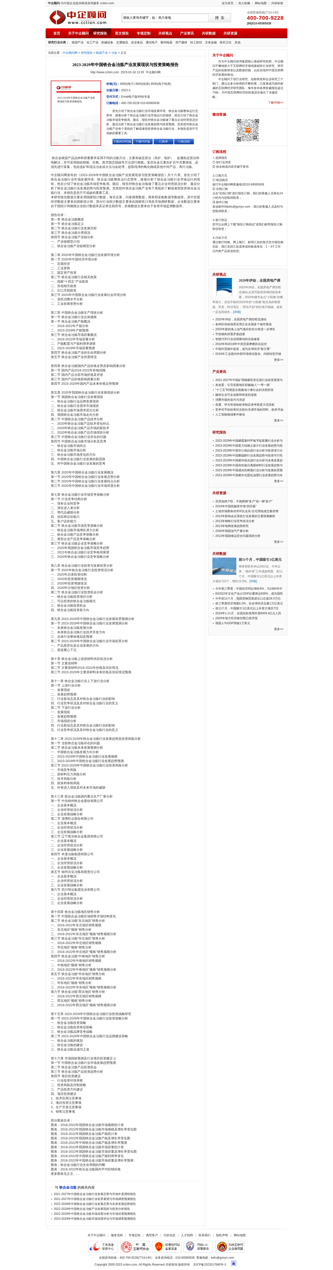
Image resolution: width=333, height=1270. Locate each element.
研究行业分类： (58, 42)
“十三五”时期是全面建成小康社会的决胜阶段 (244, 390)
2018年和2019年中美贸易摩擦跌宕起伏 (241, 344)
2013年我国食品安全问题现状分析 (237, 536)
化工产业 (92, 42)
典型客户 (152, 1235)
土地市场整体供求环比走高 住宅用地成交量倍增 (246, 511)
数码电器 (166, 42)
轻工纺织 (196, 42)
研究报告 (100, 33)
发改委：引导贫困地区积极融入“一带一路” (243, 385)
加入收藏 (244, 3)
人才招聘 (187, 1235)
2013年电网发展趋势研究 (232, 526)
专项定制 (143, 33)
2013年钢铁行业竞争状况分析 (235, 521)
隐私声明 (222, 1235)
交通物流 (122, 42)
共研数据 (209, 33)
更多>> (278, 360)
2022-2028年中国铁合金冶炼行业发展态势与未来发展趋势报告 (95, 1204)
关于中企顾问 (78, 33)
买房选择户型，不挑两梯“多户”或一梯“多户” (244, 501)
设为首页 (228, 3)
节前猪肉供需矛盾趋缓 (230, 334)
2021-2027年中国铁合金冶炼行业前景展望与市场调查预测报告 (95, 1199)
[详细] (237, 312)
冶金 (114, 52)
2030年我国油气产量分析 (232, 531)
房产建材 (181, 42)
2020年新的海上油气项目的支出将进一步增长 (245, 329)
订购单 (163, 141)
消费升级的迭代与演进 (230, 399)
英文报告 (122, 33)
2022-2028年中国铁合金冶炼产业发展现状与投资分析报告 (92, 1209)
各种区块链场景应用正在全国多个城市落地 (243, 324)
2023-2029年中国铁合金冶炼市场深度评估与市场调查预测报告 (95, 1218)
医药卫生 (226, 42)
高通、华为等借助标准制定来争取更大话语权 (245, 404)
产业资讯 (187, 33)
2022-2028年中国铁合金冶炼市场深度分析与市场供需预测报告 (95, 1214)
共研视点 (165, 33)
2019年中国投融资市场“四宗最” (236, 506)
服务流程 (117, 1235)
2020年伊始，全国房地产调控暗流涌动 (240, 319)
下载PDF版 (142, 141)
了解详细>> (275, 102)
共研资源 (230, 33)
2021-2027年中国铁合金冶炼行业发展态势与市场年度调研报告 (95, 1194)
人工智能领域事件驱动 (230, 414)
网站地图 (261, 3)
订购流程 (184, 141)
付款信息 (169, 1235)
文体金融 (211, 42)
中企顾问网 (70, 52)
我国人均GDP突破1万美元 (232, 623)
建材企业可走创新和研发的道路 (236, 395)
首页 (56, 33)
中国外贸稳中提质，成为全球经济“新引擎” (243, 349)
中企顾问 (77, 17)
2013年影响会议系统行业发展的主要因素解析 (245, 516)
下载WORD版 (122, 141)
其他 (237, 42)
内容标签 (277, 3)
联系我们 (204, 1235)
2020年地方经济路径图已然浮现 (236, 618)
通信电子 (152, 42)
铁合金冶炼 (67, 1187)
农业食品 (137, 42)
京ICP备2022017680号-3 (209, 1264)
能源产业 (78, 42)
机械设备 (107, 42)
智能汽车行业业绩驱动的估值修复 (237, 339)
